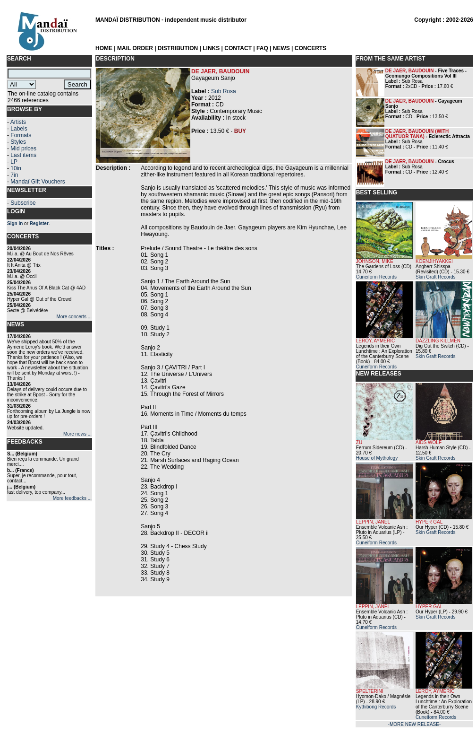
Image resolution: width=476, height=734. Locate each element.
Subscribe (22, 203)
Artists (18, 122)
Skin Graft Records (435, 277)
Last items (23, 155)
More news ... (77, 434)
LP (13, 161)
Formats (20, 135)
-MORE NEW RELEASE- (414, 724)
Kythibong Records (376, 706)
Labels (18, 128)
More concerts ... (74, 316)
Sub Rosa (223, 91)
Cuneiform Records (376, 277)
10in (15, 168)
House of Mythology (377, 458)
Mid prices (23, 148)
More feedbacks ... (72, 498)
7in (14, 175)
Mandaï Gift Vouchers (37, 181)
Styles (18, 142)
